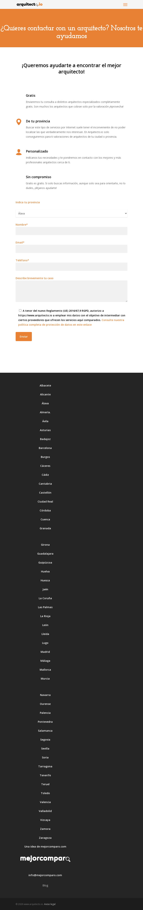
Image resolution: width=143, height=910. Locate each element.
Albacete (45, 385)
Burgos (45, 457)
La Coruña (45, 598)
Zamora (45, 829)
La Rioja (45, 616)
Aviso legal (49, 904)
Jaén (45, 589)
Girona (45, 544)
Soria (45, 757)
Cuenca (45, 519)
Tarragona (45, 766)
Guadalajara (45, 553)
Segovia (45, 739)
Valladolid (45, 811)
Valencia (45, 802)
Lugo (45, 643)
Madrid (45, 652)
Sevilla (45, 748)
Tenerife (45, 775)
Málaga (45, 660)
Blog (45, 885)
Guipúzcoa (45, 562)
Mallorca (45, 669)
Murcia (45, 678)
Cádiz (45, 474)
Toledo (45, 793)
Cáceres (45, 466)
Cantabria (45, 483)
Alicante (45, 394)
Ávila (45, 421)
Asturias (45, 430)
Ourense (45, 704)
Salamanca (45, 730)
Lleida (45, 634)
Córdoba (45, 510)
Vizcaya (45, 820)
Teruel (45, 784)
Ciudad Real (45, 501)
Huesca (45, 580)
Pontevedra (45, 721)
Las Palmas (45, 607)
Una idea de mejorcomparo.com (45, 846)
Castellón (45, 492)
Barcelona (45, 448)
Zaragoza (45, 838)
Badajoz (45, 439)
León (45, 625)
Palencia (45, 713)
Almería (45, 412)
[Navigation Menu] (125, 4)
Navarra (45, 695)
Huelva (45, 571)
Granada (45, 528)
